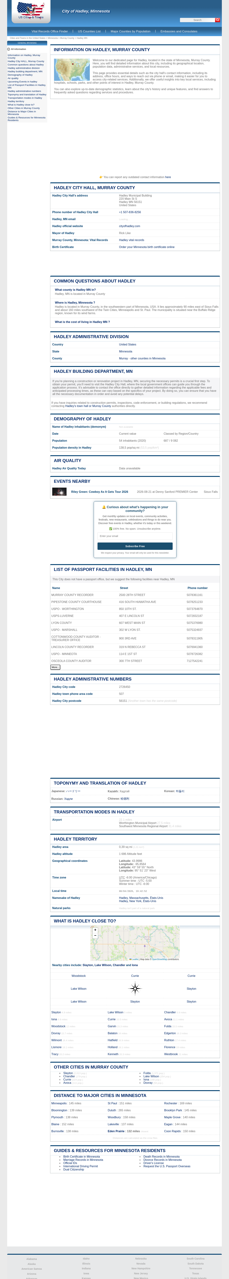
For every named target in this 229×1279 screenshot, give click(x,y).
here (168, 177)
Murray (123, 358)
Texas (195, 1273)
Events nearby (72, 481)
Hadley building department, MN (93, 371)
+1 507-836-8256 (130, 212)
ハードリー (73, 791)
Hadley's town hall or (78, 405)
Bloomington (59, 1110)
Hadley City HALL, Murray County (94, 187)
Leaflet (133, 959)
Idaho (86, 1258)
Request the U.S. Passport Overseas (166, 1166)
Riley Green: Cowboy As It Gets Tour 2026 (99, 491)
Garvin (112, 1026)
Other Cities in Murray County (91, 1067)
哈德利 (125, 798)
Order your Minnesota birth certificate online (146, 247)
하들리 (180, 791)
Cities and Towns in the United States (27, 38)
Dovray (55, 1033)
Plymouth (57, 1117)
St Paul (112, 1103)
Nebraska (141, 1258)
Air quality (67, 460)
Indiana (86, 1268)
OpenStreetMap (159, 959)
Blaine (55, 1124)
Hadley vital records (131, 240)
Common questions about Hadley (94, 281)
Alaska (32, 1264)
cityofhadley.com (129, 226)
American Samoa (31, 1268)
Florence (169, 1047)
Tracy (54, 1054)
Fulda (167, 1026)
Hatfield (112, 1040)
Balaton (112, 1033)
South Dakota (195, 1263)
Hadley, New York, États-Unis (137, 901)
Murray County (67, 38)
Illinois (86, 1263)
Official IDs (70, 1163)
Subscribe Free (135, 546)
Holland (112, 1047)
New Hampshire (140, 1268)
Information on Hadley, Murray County (102, 49)
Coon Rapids (172, 1131)
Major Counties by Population (130, 31)
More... (55, 667)
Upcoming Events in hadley (22, 81)
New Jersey (141, 1273)
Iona (135, 965)
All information (18, 49)
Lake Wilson (103, 965)
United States (127, 344)
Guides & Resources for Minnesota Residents (109, 1150)
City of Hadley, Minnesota (86, 11)
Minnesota (53, 38)
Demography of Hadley (82, 418)
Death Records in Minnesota (161, 1156)
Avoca (168, 1019)
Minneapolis (59, 1103)
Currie (135, 975)
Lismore (56, 1047)
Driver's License (153, 1163)
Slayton (88, 965)
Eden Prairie (116, 1131)
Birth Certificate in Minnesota (81, 1156)
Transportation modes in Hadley (94, 811)
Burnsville (57, 1131)
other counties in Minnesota (147, 358)
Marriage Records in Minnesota (83, 1159)
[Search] (217, 20)
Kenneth (113, 1054)
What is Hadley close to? (85, 921)
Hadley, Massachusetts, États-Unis (141, 897)
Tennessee (195, 1268)
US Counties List (89, 31)
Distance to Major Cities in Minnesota (100, 1095)
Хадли (68, 798)
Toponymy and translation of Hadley (100, 783)
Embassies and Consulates (178, 31)
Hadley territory (75, 839)
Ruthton (169, 1040)
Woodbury (114, 1117)
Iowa (86, 1273)
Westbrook (171, 1054)
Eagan (168, 1124)
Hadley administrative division (91, 336)
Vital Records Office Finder (50, 31)
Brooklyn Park (173, 1110)
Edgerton (170, 1033)
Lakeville (113, 1124)
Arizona (31, 1273)
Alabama (31, 1259)
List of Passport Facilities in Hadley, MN (103, 569)
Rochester (170, 1103)
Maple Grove (172, 1117)
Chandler (119, 965)
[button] (95, 930)
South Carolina (195, 1258)
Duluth (112, 1110)
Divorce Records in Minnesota (162, 1159)
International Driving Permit (80, 1166)
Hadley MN (82, 38)
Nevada (141, 1263)
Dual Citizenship (73, 1169)
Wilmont (56, 1040)
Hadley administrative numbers (92, 679)
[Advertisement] (135, 136)
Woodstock (79, 975)
